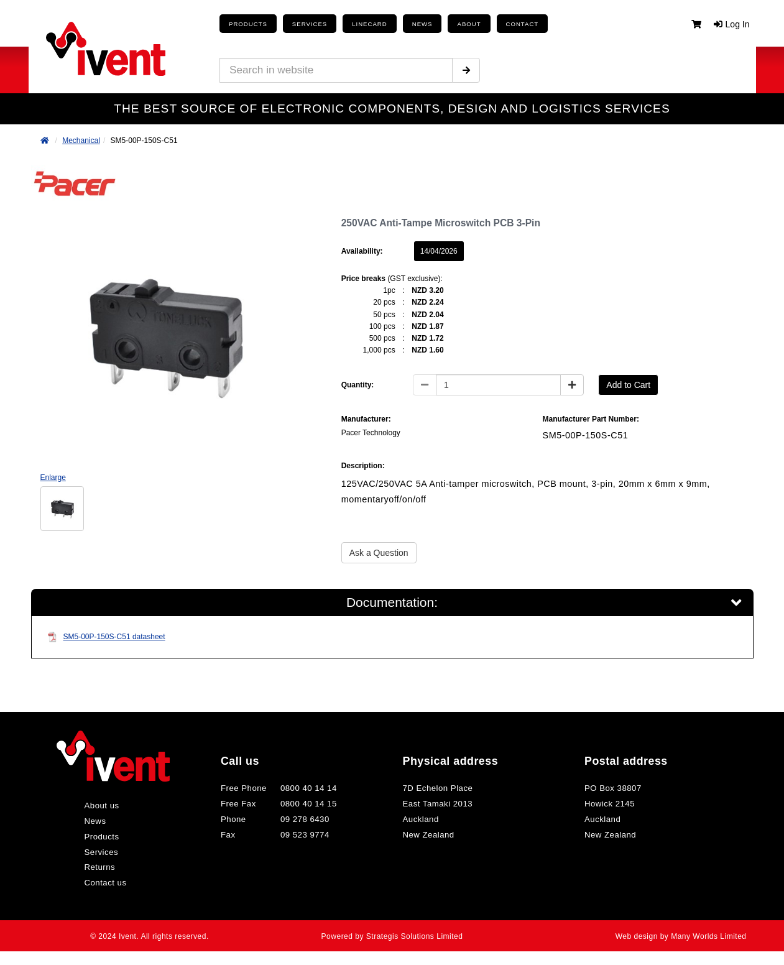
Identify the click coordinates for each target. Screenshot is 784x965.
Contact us (104, 886)
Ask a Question (378, 553)
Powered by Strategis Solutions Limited (392, 939)
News (94, 824)
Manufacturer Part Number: (591, 419)
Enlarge (53, 477)
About (447, 24)
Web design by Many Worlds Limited (687, 939)
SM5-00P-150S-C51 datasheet (106, 640)
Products (245, 24)
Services (99, 855)
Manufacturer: (366, 419)
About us (100, 809)
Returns (99, 870)
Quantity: (357, 385)
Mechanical (81, 140)
